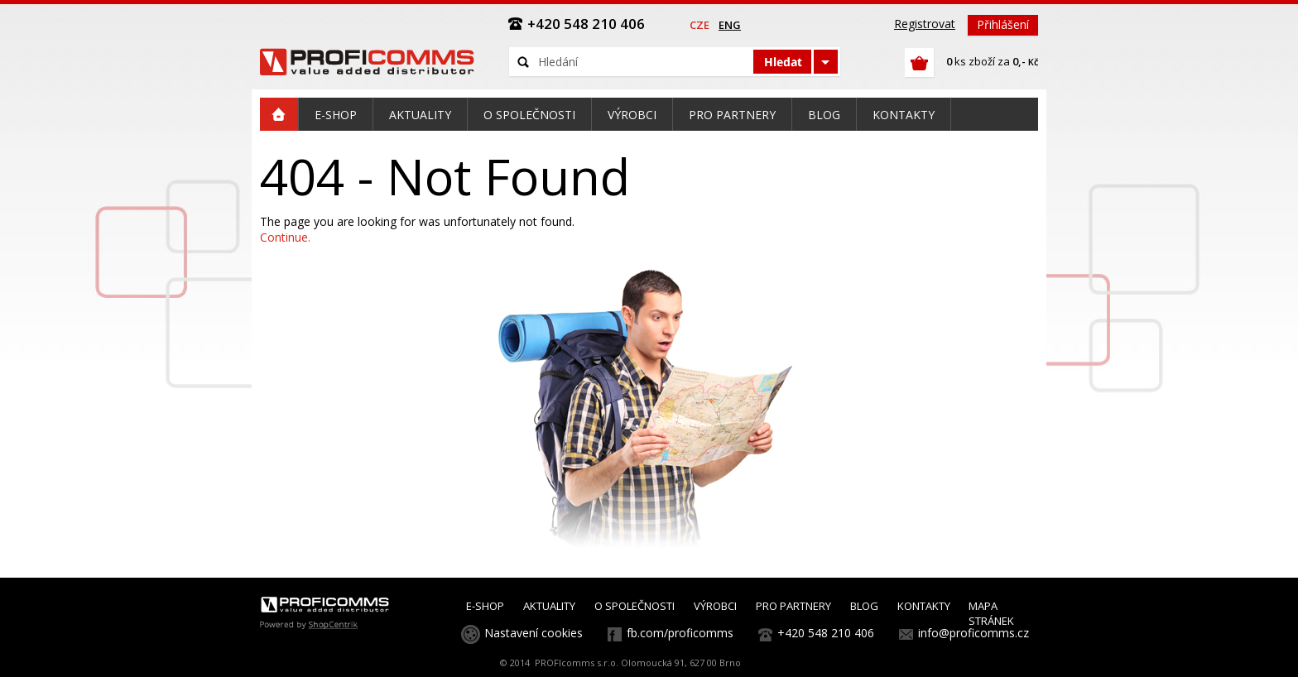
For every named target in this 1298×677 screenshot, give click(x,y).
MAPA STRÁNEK (991, 613)
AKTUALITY (549, 605)
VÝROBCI (715, 605)
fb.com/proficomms (680, 633)
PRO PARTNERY (793, 605)
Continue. (285, 237)
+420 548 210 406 (825, 633)
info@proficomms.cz (973, 633)
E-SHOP (485, 605)
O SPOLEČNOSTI (634, 605)
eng (730, 24)
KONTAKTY (923, 605)
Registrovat (924, 23)
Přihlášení (1003, 24)
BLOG (864, 605)
